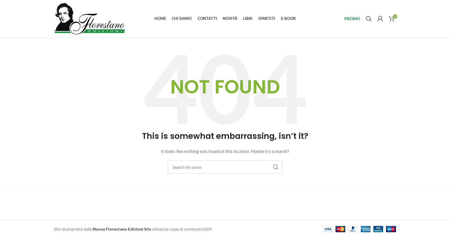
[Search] (369, 18)
